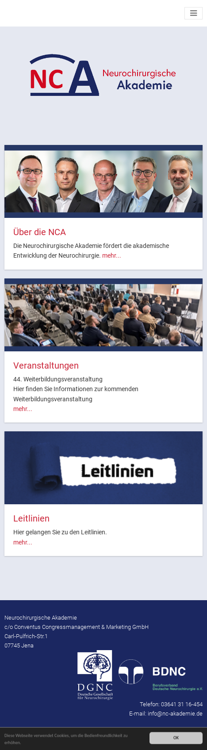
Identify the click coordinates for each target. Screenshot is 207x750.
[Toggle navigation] (193, 13)
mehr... (111, 255)
